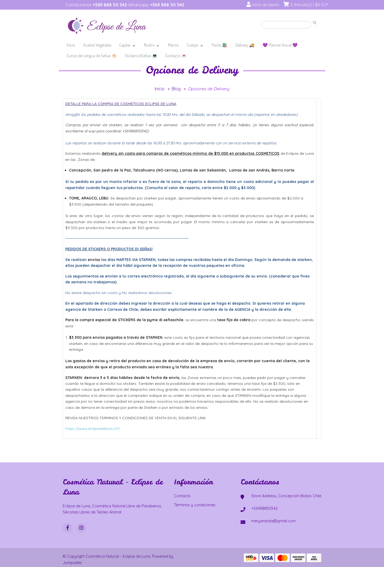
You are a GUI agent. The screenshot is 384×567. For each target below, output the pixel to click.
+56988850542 (264, 508)
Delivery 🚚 (244, 45)
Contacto (182, 495)
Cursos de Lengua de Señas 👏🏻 (92, 55)
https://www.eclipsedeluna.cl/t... (93, 428)
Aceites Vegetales (97, 45)
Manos (173, 45)
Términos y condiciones (194, 505)
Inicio (71, 45)
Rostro (149, 45)
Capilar (125, 45)
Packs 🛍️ (219, 45)
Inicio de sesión (265, 4)
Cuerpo (192, 45)
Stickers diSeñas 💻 (141, 55)
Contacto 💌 (176, 55)
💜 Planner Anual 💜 (280, 45)
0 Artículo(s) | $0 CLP (309, 4)
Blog (176, 88)
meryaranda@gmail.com (273, 521)
